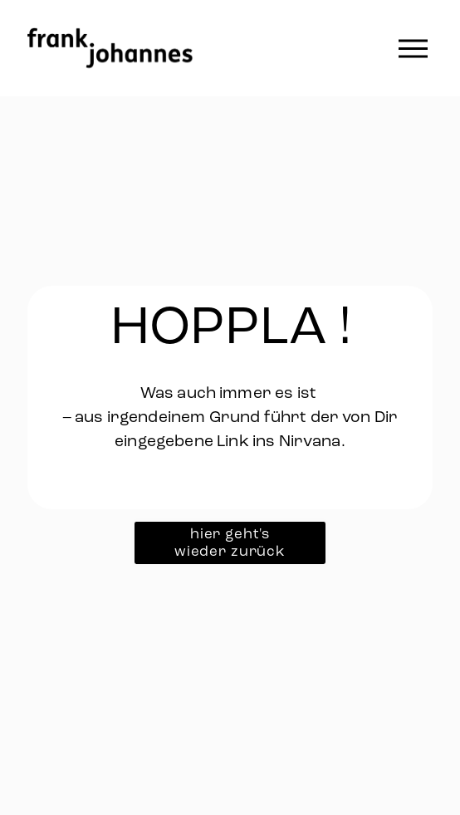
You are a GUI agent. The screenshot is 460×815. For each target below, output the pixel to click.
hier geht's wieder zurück (230, 542)
